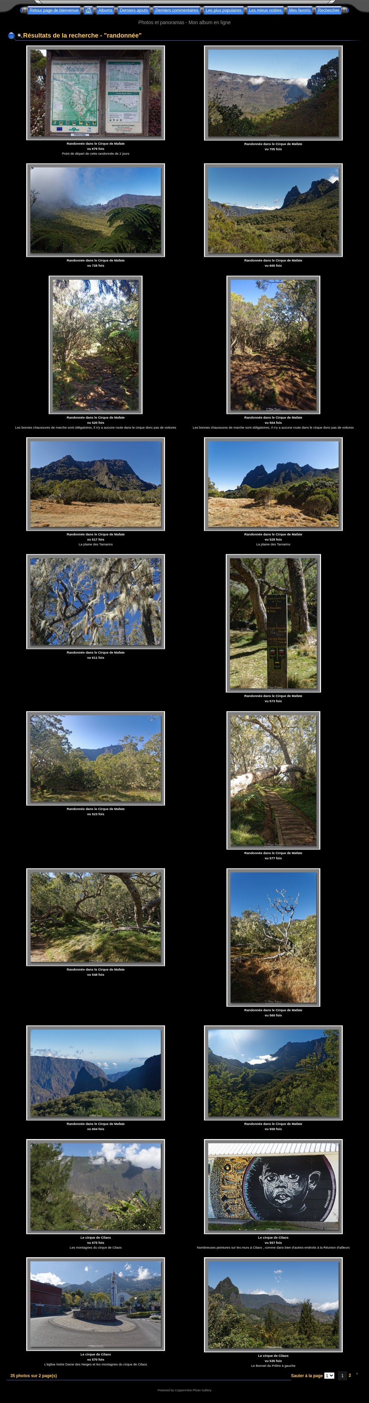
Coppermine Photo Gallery (193, 1390)
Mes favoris (299, 10)
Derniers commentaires (176, 10)
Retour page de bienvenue (54, 10)
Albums (105, 10)
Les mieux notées (265, 10)
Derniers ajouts (134, 10)
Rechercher (328, 10)
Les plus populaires (223, 10)
